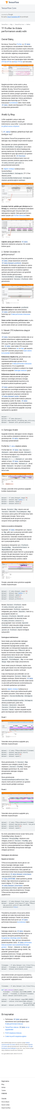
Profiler (19, 44)
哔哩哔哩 (4, 1093)
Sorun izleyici (5, 1102)
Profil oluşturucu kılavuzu (13, 1033)
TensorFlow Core (8, 8)
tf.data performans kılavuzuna (20, 314)
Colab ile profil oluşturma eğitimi (15, 1036)
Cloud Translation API (13, 17)
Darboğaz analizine (20, 370)
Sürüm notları (5, 1105)
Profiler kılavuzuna (20, 215)
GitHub (3, 1087)
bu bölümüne (13, 103)
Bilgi (11, 24)
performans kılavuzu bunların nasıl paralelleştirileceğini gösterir (16, 945)
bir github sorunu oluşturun (10, 126)
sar (18, 348)
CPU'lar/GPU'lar (6, 62)
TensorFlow (4, 24)
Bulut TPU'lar (18, 62)
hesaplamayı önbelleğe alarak (11, 938)
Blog (2, 1084)
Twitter (3, 1090)
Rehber (28, 24)
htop (22, 348)
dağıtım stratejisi (9, 169)
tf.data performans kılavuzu (14, 1024)
